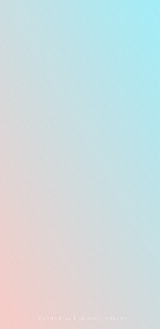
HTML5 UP (114, 318)
